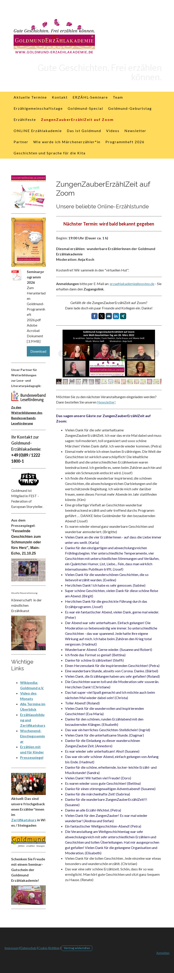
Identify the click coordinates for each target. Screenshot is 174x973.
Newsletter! (106, 402)
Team (118, 97)
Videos (112, 130)
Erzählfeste (25, 119)
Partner (21, 142)
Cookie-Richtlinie (49, 948)
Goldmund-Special (85, 108)
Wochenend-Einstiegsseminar (32, 736)
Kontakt (60, 97)
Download (38, 351)
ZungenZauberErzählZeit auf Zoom (77, 119)
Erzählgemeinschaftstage (38, 108)
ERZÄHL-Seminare (90, 97)
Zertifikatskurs (23, 820)
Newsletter (135, 130)
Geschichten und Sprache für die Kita (50, 153)
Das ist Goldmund (84, 130)
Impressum (11, 948)
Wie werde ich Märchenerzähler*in (67, 142)
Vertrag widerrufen (77, 948)
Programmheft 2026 (125, 142)
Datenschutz (28, 948)
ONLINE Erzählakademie (38, 130)
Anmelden (163, 953)
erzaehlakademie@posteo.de (132, 284)
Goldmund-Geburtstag (130, 108)
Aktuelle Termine (30, 97)
